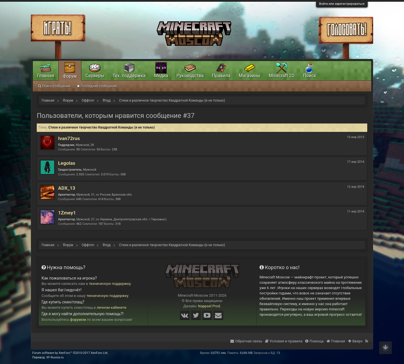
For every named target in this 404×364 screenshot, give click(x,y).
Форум (70, 76)
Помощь (314, 341)
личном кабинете (112, 307)
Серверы (95, 75)
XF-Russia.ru (55, 357)
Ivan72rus (69, 138)
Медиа (161, 75)
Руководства (190, 75)
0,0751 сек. (218, 353)
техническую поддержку (110, 283)
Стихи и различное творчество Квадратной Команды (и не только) (101, 127)
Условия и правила (283, 341)
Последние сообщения (97, 86)
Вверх (355, 341)
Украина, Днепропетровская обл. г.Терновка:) (133, 219)
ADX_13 (66, 188)
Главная (45, 75)
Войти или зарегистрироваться (341, 4)
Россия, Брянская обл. (116, 194)
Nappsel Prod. (209, 306)
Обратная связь (246, 341)
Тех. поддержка (129, 75)
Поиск (309, 75)
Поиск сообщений (54, 86)
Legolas (66, 163)
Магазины (249, 75)
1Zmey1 (67, 213)
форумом (78, 319)
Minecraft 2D (282, 75)
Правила (221, 75)
